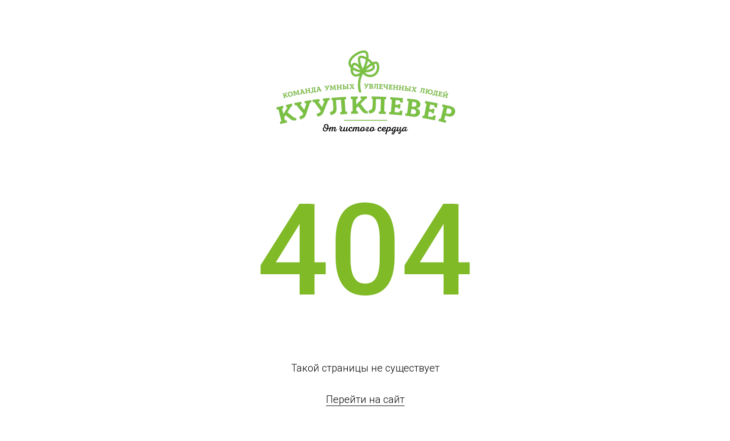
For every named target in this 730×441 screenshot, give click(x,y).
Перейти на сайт (365, 399)
